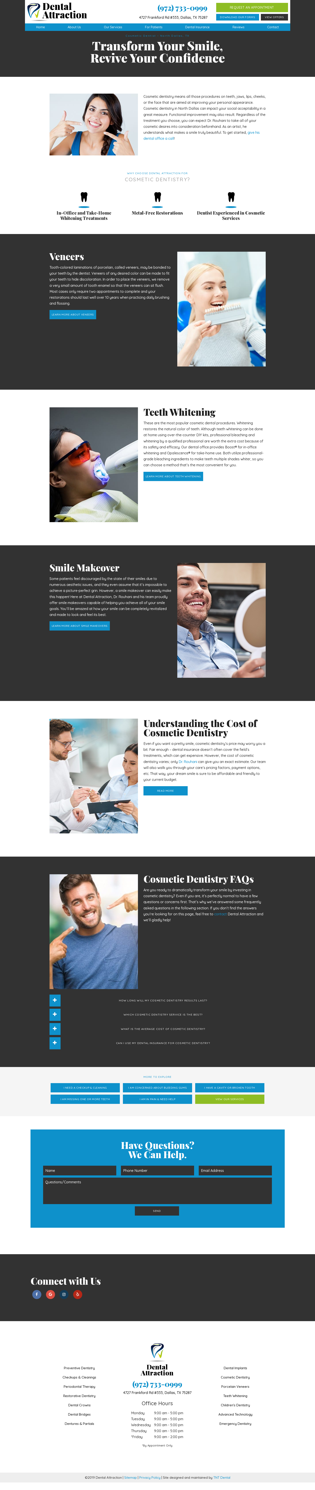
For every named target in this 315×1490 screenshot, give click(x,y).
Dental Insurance (197, 27)
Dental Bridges (79, 1422)
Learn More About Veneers (73, 322)
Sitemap (130, 1485)
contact (220, 921)
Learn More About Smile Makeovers (80, 633)
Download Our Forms (237, 17)
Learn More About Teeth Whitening (173, 483)
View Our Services (230, 1106)
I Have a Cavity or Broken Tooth (229, 1095)
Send (157, 1218)
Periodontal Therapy (79, 1394)
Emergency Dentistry (235, 1431)
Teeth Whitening (235, 1403)
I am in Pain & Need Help (157, 1106)
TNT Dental (221, 1485)
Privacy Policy (149, 1485)
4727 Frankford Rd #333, (157, 1400)
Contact (273, 27)
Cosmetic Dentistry (235, 1385)
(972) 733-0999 (182, 7)
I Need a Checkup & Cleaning (85, 1095)
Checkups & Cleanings (79, 1385)
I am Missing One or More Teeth (85, 1106)
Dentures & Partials (79, 1431)
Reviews (238, 27)
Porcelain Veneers (235, 1394)
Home (40, 27)
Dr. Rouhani (188, 769)
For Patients (153, 27)
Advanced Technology (235, 1422)
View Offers (274, 17)
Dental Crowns (79, 1413)
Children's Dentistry (235, 1413)
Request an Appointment (252, 7)
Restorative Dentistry (79, 1403)
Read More (165, 798)
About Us (74, 27)
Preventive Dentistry (79, 1375)
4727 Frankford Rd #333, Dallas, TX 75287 (173, 17)
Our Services (113, 27)
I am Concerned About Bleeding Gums (157, 1095)
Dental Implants (235, 1375)
